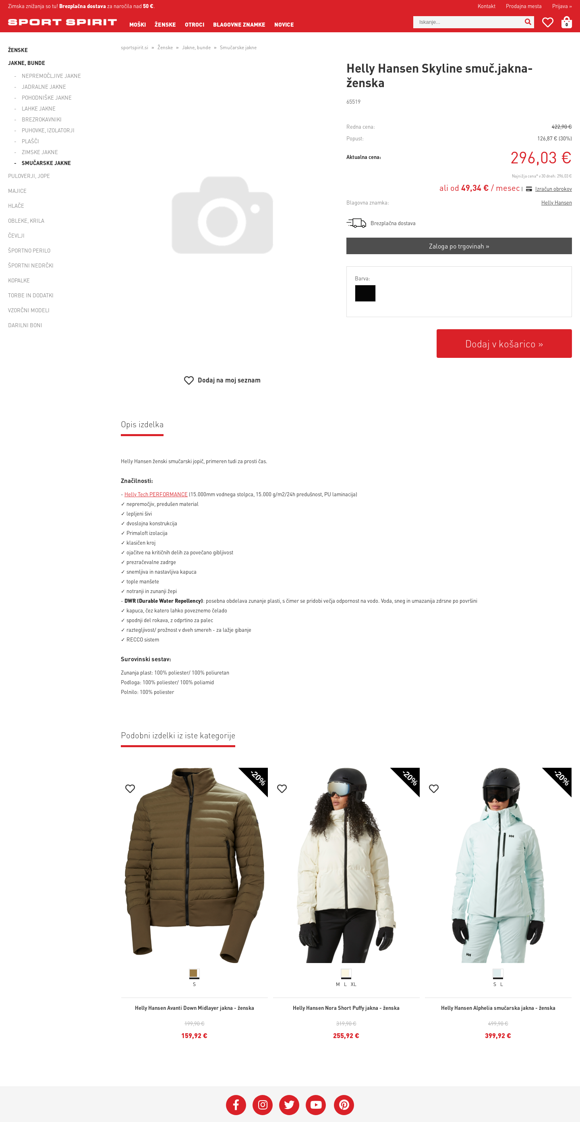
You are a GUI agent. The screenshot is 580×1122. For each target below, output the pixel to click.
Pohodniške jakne (47, 97)
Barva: (362, 278)
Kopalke (19, 280)
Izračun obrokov (553, 188)
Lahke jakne (39, 108)
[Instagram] (263, 1105)
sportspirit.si (134, 47)
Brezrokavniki (42, 119)
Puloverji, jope (29, 175)
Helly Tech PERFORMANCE (156, 494)
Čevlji (16, 235)
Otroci (194, 24)
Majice (17, 190)
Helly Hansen (556, 202)
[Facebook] (236, 1105)
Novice (284, 24)
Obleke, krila (26, 220)
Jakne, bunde (26, 62)
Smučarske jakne (46, 162)
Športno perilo (29, 250)
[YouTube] (316, 1105)
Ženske (165, 24)
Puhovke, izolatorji (48, 130)
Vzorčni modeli (29, 310)
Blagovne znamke (239, 24)
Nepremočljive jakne (51, 75)
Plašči (30, 141)
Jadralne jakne (44, 86)
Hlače (16, 205)
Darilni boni (25, 325)
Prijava (562, 5)
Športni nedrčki (31, 265)
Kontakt (486, 5)
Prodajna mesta (524, 5)
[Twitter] (289, 1105)
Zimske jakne (40, 151)
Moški (137, 24)
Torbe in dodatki (31, 295)
